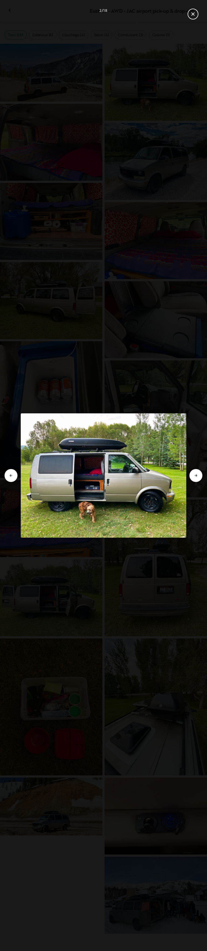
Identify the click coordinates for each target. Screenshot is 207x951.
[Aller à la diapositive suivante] (195, 475)
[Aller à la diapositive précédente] (11, 475)
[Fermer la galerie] (193, 14)
